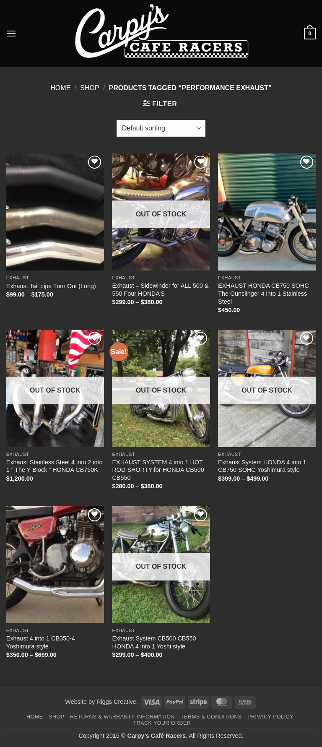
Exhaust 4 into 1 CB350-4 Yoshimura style (40, 642)
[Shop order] (161, 128)
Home (60, 87)
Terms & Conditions (211, 717)
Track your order (162, 723)
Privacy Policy (270, 717)
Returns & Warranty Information (122, 717)
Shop (89, 87)
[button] (11, 33)
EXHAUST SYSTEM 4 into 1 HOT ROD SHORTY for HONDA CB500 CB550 (158, 470)
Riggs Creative (116, 701)
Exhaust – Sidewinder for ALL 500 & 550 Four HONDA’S (160, 289)
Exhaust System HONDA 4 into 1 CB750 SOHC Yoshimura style (262, 466)
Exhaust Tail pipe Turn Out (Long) (51, 286)
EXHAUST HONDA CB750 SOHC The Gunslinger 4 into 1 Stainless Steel (263, 293)
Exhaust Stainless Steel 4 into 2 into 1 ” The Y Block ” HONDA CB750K (54, 466)
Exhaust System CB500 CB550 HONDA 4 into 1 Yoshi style (154, 642)
